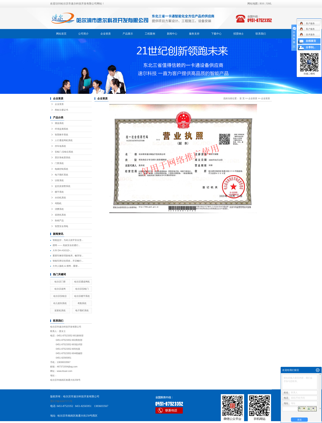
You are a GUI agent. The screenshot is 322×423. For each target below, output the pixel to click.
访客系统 (59, 180)
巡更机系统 (60, 215)
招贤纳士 (238, 33)
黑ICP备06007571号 (61, 401)
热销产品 (59, 220)
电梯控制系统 (61, 169)
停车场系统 (60, 146)
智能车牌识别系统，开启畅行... (68, 261)
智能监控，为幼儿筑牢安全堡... (68, 240)
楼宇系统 (59, 192)
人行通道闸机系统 (64, 140)
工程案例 (150, 33)
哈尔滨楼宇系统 (82, 296)
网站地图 (252, 3)
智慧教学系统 (61, 134)
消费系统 (59, 209)
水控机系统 (60, 197)
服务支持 (194, 33)
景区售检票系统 (62, 157)
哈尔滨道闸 (60, 289)
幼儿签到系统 (60, 303)
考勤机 (58, 203)
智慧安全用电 (61, 226)
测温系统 (59, 123)
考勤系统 (82, 303)
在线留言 (311, 41)
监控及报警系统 (62, 186)
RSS (262, 3)
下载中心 (216, 33)
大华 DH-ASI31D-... (62, 250)
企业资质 (105, 33)
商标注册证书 (61, 110)
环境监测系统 (61, 129)
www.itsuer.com (64, 371)
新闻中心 (172, 33)
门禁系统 (59, 163)
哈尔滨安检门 (82, 289)
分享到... (311, 47)
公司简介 (83, 33)
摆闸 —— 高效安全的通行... (66, 245)
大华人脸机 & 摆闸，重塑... (66, 266)
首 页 (241, 98)
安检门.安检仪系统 (64, 152)
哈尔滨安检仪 (60, 296)
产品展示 (128, 33)
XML (269, 3)
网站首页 (61, 33)
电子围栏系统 (61, 174)
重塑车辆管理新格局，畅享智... (68, 255)
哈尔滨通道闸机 (82, 281)
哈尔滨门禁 (60, 281)
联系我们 (261, 33)
